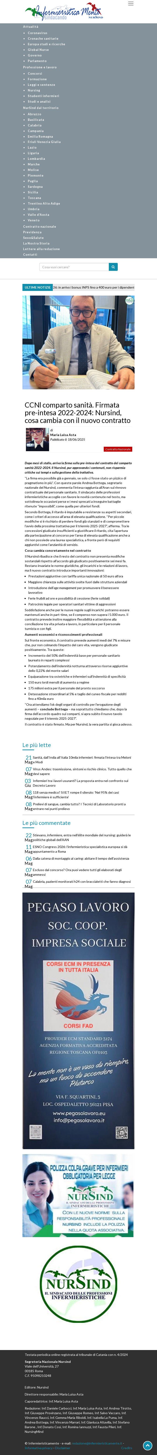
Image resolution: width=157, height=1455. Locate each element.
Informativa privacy (39, 1448)
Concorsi (35, 73)
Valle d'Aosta (38, 214)
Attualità (30, 26)
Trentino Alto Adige (44, 203)
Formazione (37, 79)
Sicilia (33, 192)
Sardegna (35, 186)
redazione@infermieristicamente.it (97, 1443)
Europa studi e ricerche (46, 44)
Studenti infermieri (43, 96)
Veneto (34, 220)
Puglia (33, 181)
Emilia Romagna (40, 136)
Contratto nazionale (39, 226)
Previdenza (32, 232)
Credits (126, 1448)
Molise (33, 170)
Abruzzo (34, 114)
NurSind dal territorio (41, 108)
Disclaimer (62, 1448)
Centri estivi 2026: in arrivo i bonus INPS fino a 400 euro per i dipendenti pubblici (91, 287)
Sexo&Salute (33, 238)
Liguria (33, 153)
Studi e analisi (39, 101)
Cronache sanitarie (43, 38)
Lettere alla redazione (41, 249)
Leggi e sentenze (41, 85)
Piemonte (36, 175)
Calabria (35, 125)
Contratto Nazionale (118, 449)
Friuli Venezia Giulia (44, 142)
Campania (36, 131)
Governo (35, 55)
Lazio (32, 147)
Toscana (34, 198)
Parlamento (37, 61)
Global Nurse (38, 50)
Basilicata (36, 120)
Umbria (33, 209)
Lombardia (36, 159)
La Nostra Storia (36, 243)
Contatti (30, 254)
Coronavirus (37, 33)
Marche (34, 164)
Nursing (34, 90)
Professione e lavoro (40, 67)
